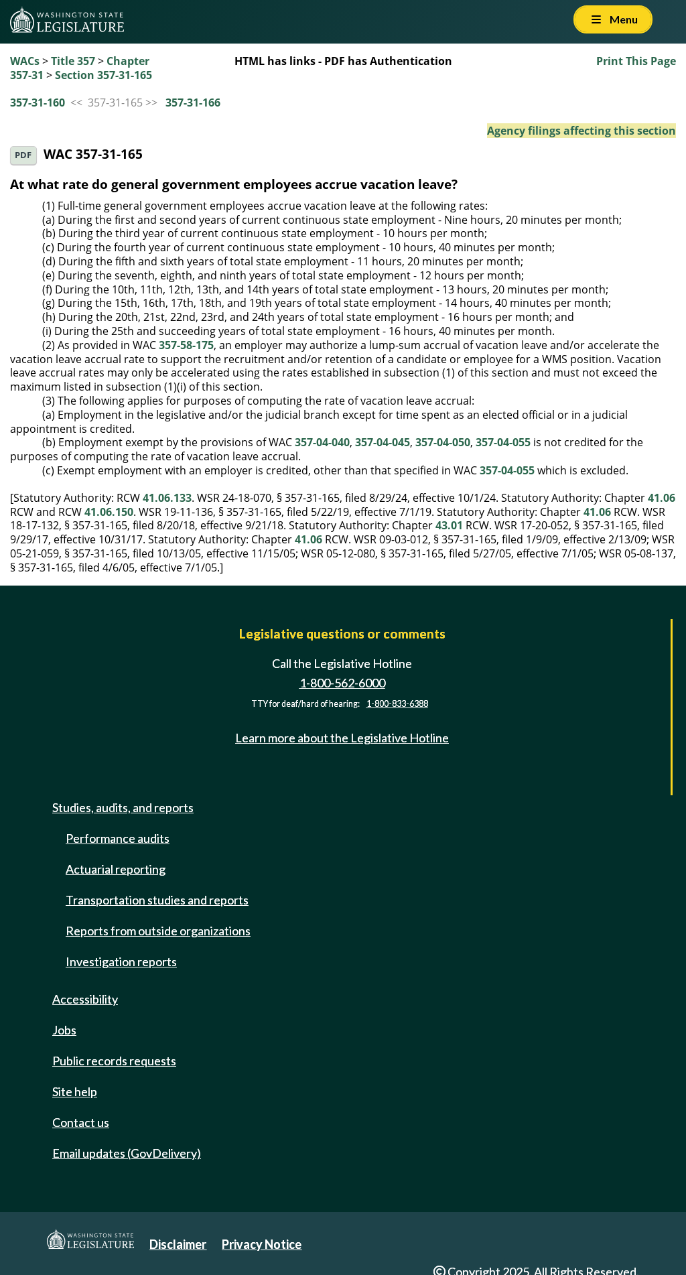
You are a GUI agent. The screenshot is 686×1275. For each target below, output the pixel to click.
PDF (23, 155)
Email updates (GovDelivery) (126, 1153)
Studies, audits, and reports (123, 807)
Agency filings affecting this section (581, 130)
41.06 (661, 497)
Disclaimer (177, 1244)
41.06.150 (108, 512)
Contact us (80, 1122)
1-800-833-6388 (397, 704)
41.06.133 (167, 497)
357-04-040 (322, 442)
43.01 (449, 525)
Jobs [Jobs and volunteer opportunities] (64, 1029)
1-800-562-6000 (342, 682)
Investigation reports (121, 961)
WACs (25, 61)
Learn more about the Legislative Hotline (342, 737)
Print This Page (636, 61)
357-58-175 (186, 345)
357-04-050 (442, 442)
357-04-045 (382, 442)
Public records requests (114, 1060)
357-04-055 (503, 442)
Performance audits (117, 838)
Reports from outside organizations (158, 930)
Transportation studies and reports (157, 899)
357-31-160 (37, 102)
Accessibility (85, 999)
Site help (74, 1091)
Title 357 (73, 61)
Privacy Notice (261, 1244)
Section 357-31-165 (103, 75)
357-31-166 (192, 102)
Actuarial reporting (115, 869)
